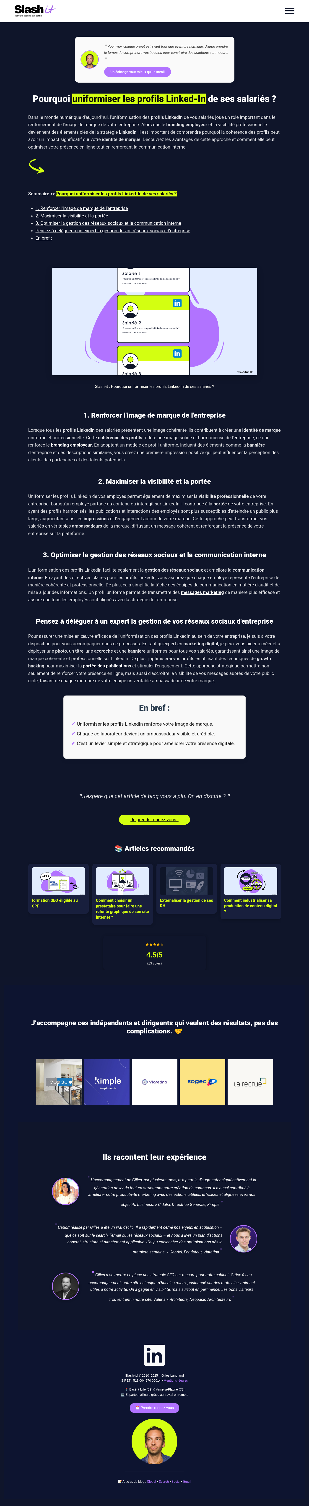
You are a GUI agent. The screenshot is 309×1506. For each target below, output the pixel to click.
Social (176, 1481)
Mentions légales (176, 1380)
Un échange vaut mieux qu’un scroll (137, 72)
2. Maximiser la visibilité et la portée (72, 216)
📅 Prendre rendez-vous (154, 1408)
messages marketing (202, 592)
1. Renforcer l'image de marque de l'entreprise (82, 208)
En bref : (44, 238)
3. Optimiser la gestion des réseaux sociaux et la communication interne (108, 223)
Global (151, 1481)
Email (187, 1481)
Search (164, 1481)
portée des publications (107, 666)
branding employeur (71, 445)
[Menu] (289, 11)
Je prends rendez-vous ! (154, 819)
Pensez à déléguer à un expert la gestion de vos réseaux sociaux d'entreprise (113, 230)
